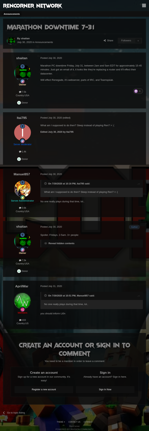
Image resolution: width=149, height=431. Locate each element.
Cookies (88, 422)
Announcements (44, 42)
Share (108, 40)
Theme (61, 422)
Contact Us (74, 422)
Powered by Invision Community (74, 429)
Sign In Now (105, 389)
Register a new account (44, 389)
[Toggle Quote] (45, 183)
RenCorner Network (32, 5)
